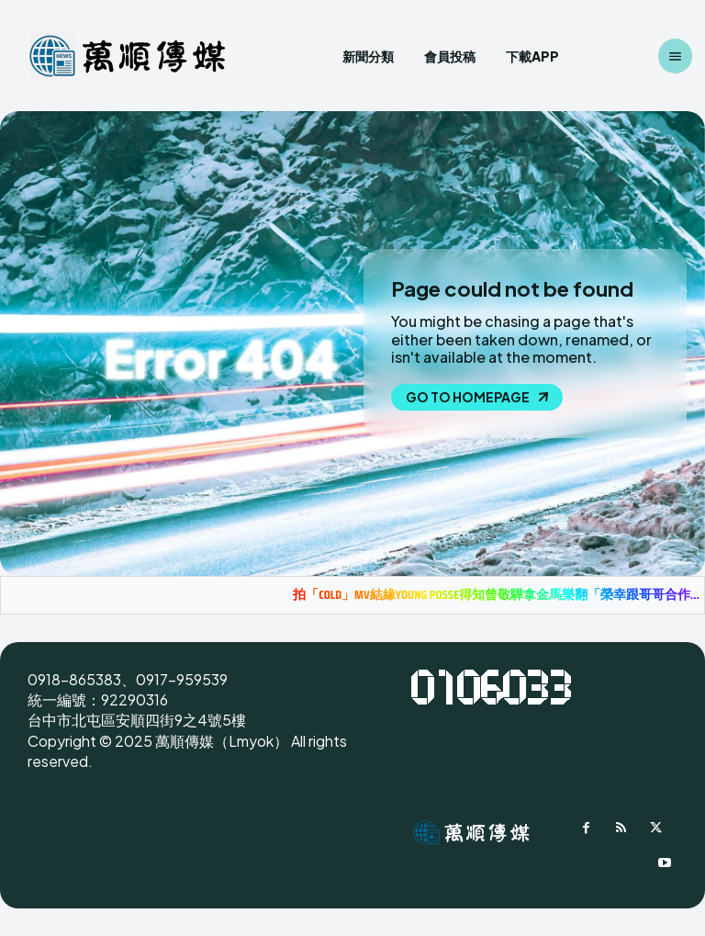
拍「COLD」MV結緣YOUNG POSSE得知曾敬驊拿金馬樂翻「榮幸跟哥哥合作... (496, 594)
